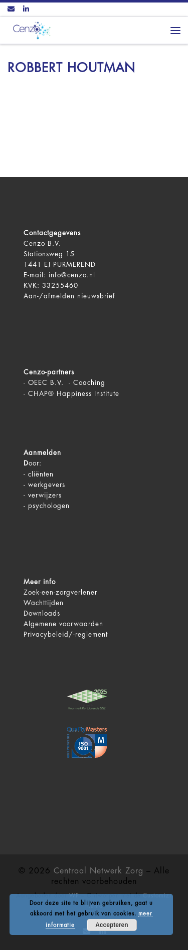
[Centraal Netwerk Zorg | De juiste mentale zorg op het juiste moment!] (30, 30)
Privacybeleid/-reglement (66, 634)
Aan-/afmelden (49, 296)
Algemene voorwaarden (63, 624)
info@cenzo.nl (72, 275)
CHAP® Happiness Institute (73, 393)
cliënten (41, 474)
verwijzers (45, 495)
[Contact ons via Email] (11, 9)
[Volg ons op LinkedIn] (26, 9)
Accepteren (111, 924)
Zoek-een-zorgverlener (60, 592)
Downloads (42, 613)
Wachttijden (44, 603)
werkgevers (46, 485)
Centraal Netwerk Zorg (98, 871)
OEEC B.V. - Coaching (66, 382)
